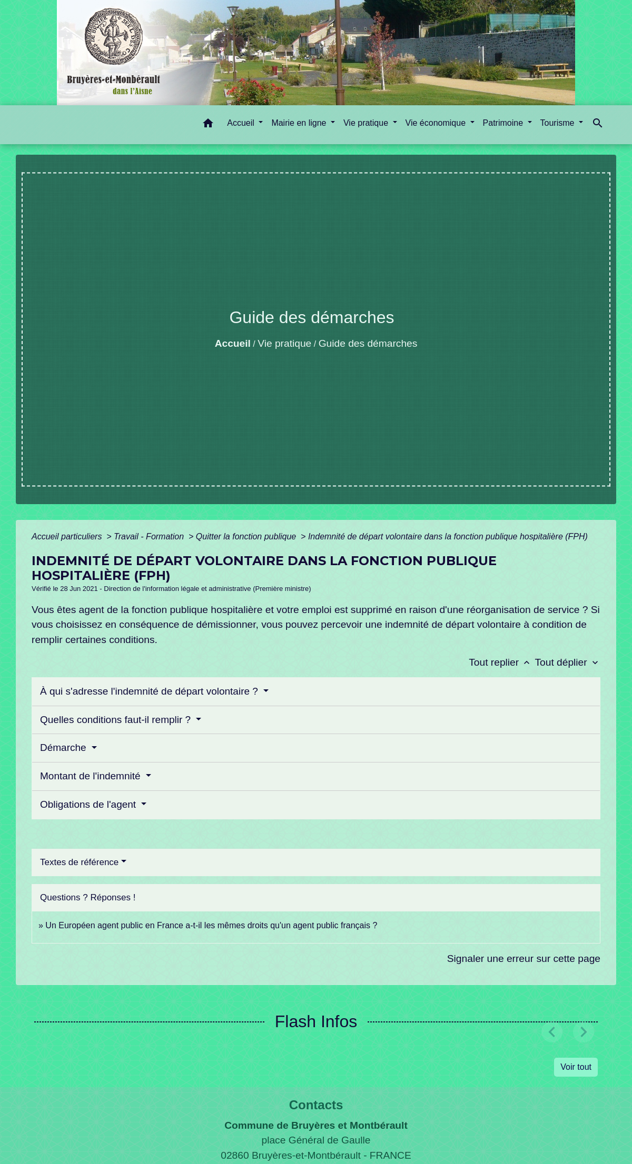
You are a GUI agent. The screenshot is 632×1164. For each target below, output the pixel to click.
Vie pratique (284, 343)
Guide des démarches (368, 343)
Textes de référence (79, 862)
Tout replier (502, 662)
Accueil (233, 343)
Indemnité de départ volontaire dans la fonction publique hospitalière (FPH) (448, 536)
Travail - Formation (150, 536)
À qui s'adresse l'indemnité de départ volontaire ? (150, 691)
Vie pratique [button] (367, 122)
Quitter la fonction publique (247, 536)
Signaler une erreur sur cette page (523, 958)
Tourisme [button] (558, 122)
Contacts (316, 1105)
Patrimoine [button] (504, 122)
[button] (208, 125)
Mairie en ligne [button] (300, 122)
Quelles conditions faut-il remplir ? (116, 719)
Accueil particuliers (68, 536)
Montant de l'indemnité (91, 775)
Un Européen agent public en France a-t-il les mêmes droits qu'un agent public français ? (211, 925)
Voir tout (575, 1066)
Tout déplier (567, 662)
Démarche (64, 747)
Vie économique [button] (437, 122)
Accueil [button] (241, 122)
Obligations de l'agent (89, 804)
